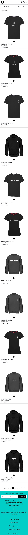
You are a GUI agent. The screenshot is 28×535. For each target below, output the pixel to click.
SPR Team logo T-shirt (7, 123)
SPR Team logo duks (6, 162)
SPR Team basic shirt (6, 280)
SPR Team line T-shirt (6, 44)
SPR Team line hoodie (7, 478)
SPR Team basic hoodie (7, 438)
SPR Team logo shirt (6, 320)
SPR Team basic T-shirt (7, 202)
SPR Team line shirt (6, 399)
